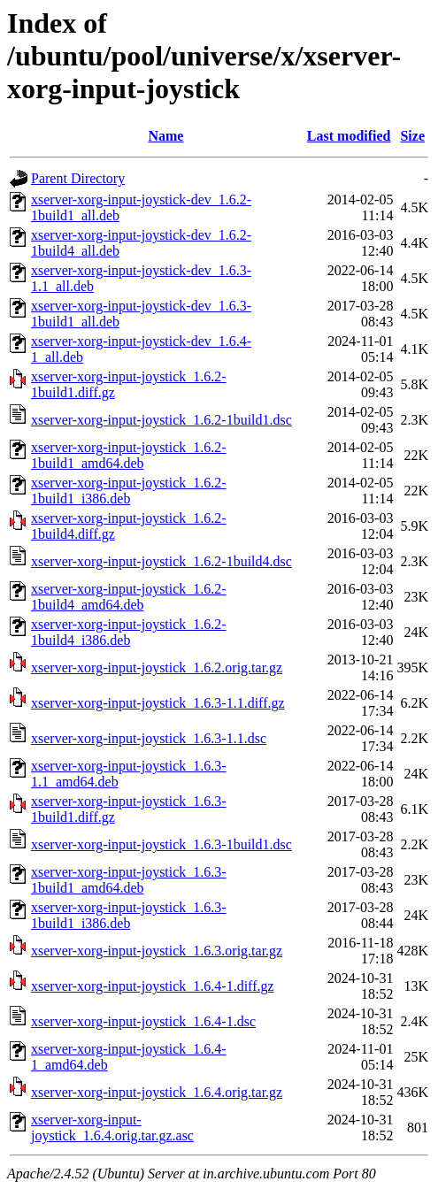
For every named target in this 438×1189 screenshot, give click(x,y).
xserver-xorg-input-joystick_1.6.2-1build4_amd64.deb (129, 596)
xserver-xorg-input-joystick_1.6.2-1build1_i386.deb (129, 490)
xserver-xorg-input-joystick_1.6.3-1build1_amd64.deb (129, 879)
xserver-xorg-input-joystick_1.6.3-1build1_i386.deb (129, 915)
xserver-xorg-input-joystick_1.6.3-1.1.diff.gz (158, 702)
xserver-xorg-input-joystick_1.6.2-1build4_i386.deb (129, 632)
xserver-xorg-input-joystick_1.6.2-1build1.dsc (161, 419)
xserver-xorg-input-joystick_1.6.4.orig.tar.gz (156, 1092)
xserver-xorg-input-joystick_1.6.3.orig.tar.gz (156, 950)
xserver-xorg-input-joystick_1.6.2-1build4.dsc (161, 561)
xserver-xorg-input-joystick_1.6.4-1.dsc (143, 1021)
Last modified (349, 135)
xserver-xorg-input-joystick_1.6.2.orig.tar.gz (156, 667)
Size (412, 135)
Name (165, 135)
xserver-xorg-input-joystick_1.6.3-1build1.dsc (161, 844)
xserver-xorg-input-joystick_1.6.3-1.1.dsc (148, 738)
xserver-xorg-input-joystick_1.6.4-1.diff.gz (152, 985)
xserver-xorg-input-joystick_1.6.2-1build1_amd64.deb (129, 455)
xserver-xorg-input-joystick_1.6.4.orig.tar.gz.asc (112, 1127)
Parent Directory (78, 178)
